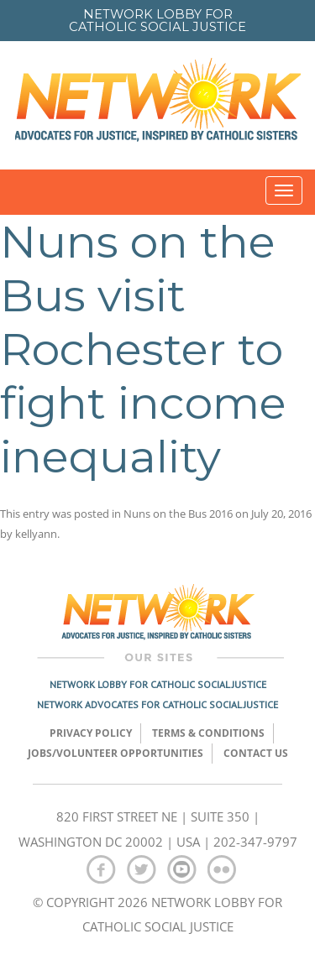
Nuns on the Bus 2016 (178, 513)
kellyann (36, 533)
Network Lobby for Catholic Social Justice (158, 684)
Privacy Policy (91, 733)
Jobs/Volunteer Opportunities (115, 753)
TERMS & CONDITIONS (208, 733)
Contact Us (255, 753)
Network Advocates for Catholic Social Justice (157, 704)
